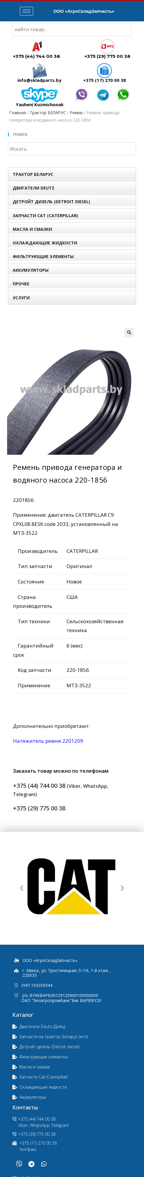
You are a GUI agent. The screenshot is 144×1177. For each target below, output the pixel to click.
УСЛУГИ (21, 297)
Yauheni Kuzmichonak (40, 104)
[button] (21, 888)
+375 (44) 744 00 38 (36, 56)
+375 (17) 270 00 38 (104, 80)
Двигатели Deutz (33, 188)
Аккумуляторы (30, 270)
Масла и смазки (32, 229)
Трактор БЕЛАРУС (48, 112)
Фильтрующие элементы (43, 256)
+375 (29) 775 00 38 (107, 56)
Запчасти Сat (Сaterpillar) (45, 215)
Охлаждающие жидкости (45, 243)
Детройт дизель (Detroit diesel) (51, 201)
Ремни (76, 112)
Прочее (21, 284)
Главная (17, 112)
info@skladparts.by (39, 80)
